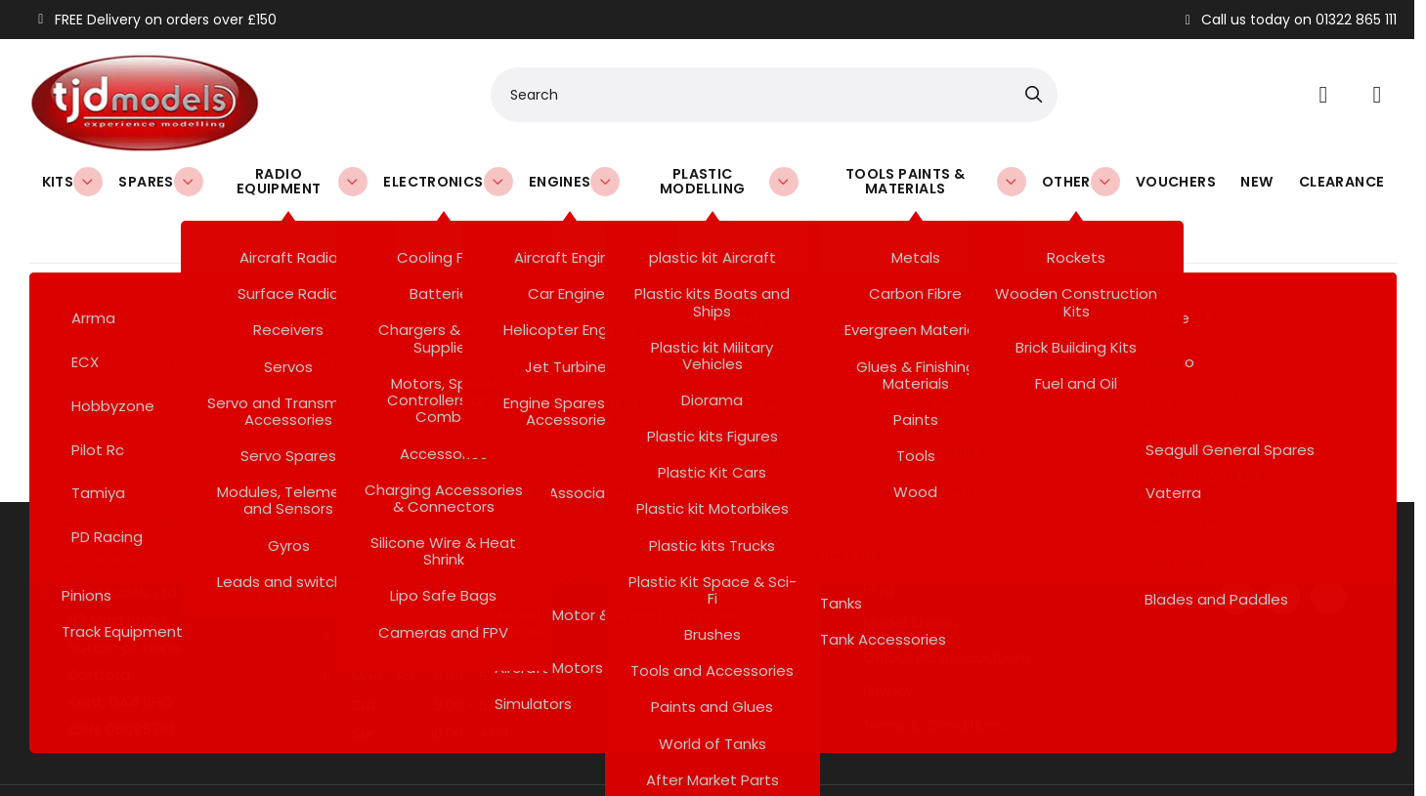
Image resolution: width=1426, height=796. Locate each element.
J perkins (220, 239)
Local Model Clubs (690, 604)
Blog (878, 536)
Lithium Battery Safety (703, 570)
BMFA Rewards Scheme (709, 639)
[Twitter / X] (1282, 544)
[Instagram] (1328, 544)
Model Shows (910, 570)
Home (65, 239)
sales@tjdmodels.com (433, 581)
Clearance (1343, 180)
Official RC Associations (947, 604)
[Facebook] (1236, 544)
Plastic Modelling (727, 180)
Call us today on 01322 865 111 (1289, 19)
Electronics (446, 180)
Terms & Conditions (934, 673)
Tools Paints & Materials (945, 180)
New (1261, 180)
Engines (567, 180)
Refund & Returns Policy (709, 673)
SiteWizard (733, 764)
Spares (156, 180)
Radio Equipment (302, 180)
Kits (72, 180)
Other (1092, 180)
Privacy (888, 639)
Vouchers (1182, 180)
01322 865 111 (395, 539)
